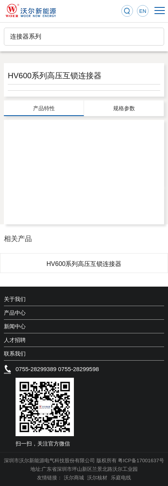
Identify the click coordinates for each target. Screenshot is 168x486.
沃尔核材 (98, 478)
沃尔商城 (75, 478)
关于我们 (15, 299)
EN (142, 11)
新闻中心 (15, 326)
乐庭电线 (121, 478)
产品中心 (15, 313)
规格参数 (124, 108)
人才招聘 (15, 340)
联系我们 (15, 353)
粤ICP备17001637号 (141, 460)
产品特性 (44, 108)
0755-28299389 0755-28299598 (57, 369)
